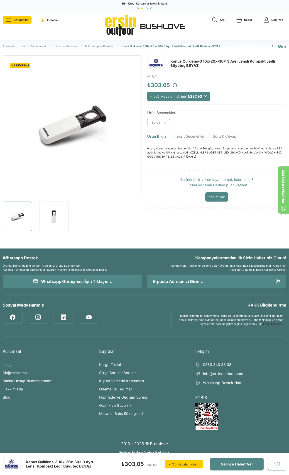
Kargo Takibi (110, 364)
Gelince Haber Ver (237, 464)
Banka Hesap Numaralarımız (27, 381)
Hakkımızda (13, 389)
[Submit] (278, 281)
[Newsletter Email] (216, 281)
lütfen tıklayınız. (273, 324)
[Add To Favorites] (277, 464)
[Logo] (144, 26)
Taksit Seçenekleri (190, 136)
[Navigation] (17, 20)
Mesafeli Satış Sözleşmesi (121, 413)
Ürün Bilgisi (157, 136)
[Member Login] (273, 20)
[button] (138, 8)
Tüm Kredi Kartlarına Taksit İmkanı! (145, 3)
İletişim (9, 364)
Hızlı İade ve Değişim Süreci (123, 397)
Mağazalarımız (15, 372)
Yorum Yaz (217, 197)
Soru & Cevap (224, 136)
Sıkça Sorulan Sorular (117, 372)
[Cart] (244, 20)
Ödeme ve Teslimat (115, 389)
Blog (6, 397)
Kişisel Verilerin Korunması (121, 381)
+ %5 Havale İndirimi (179, 96)
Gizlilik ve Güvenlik (115, 405)
